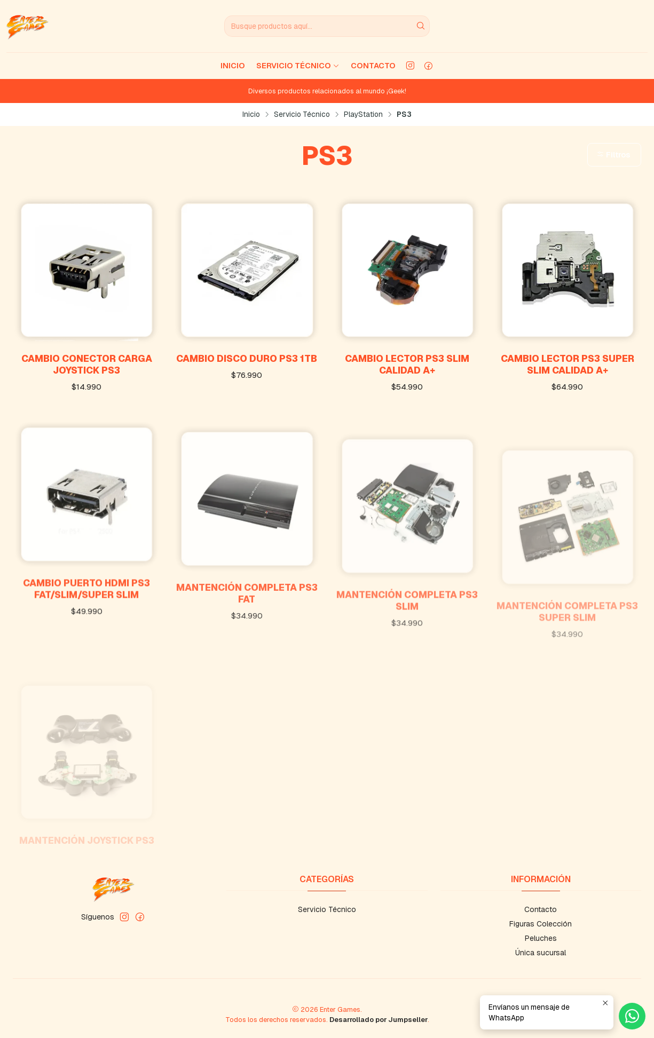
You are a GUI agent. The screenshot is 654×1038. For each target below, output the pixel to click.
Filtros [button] (613, 155)
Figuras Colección (540, 924)
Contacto (373, 65)
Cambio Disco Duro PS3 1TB (246, 358)
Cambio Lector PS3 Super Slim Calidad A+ (567, 364)
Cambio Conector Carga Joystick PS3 (86, 364)
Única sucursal (540, 952)
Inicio (232, 65)
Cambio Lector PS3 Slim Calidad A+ (407, 364)
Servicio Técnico (298, 65)
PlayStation (363, 114)
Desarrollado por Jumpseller (378, 1019)
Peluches (541, 938)
